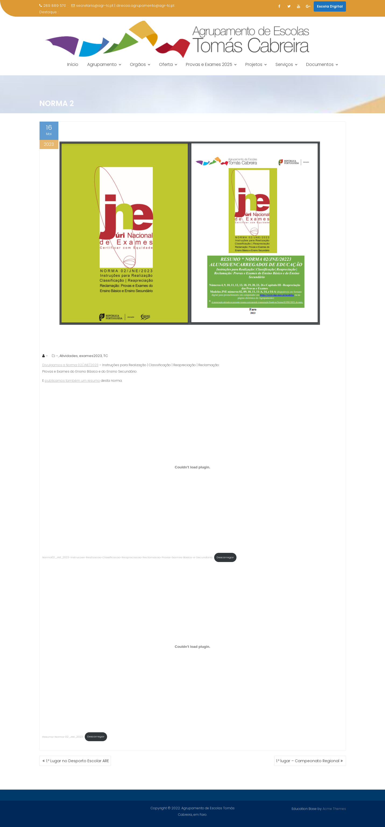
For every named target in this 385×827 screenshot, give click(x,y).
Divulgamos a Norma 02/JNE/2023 (70, 365)
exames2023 (90, 355)
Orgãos (138, 64)
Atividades (68, 355)
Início (72, 64)
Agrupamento (102, 64)
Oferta (166, 64)
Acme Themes (334, 808)
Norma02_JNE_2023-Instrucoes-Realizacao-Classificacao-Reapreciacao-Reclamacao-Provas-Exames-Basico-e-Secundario (127, 557)
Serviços (284, 64)
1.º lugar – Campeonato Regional (307, 761)
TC (105, 355)
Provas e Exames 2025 (209, 64)
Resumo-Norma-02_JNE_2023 (62, 736)
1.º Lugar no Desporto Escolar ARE (77, 761)
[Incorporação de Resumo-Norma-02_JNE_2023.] (192, 646)
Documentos (320, 64)
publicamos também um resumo (72, 380)
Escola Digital (330, 6)
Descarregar (225, 557)
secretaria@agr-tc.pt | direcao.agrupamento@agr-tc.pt (122, 5)
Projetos (253, 64)
